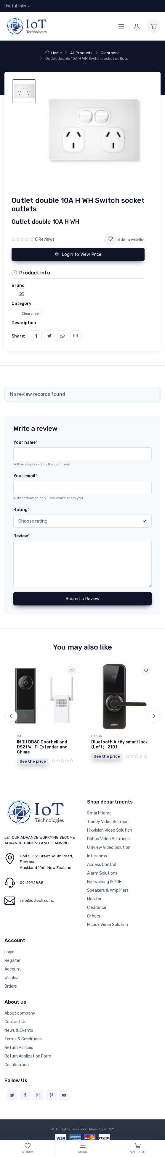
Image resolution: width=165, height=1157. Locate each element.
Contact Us (15, 1018)
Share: (18, 336)
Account (12, 965)
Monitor (94, 895)
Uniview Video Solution (108, 844)
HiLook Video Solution (107, 921)
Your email (25, 475)
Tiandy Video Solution (108, 818)
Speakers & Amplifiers (108, 887)
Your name (25, 442)
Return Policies (18, 1044)
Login (9, 948)
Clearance (110, 53)
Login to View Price (78, 254)
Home (53, 53)
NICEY (109, 1126)
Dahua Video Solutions (108, 835)
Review (21, 536)
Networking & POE (104, 878)
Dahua (96, 736)
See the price (33, 761)
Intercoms (97, 852)
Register (12, 957)
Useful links (15, 6)
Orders (10, 982)
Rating (21, 509)
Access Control (101, 861)
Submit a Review (83, 598)
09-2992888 (32, 879)
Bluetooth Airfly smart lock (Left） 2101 (119, 745)
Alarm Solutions (102, 869)
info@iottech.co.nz (37, 897)
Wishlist (11, 974)
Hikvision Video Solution (109, 827)
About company (19, 1010)
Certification (16, 1061)
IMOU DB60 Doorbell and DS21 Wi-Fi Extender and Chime (42, 747)
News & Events (18, 1027)
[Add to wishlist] (110, 238)
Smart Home (99, 809)
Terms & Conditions (23, 1035)
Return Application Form (27, 1052)
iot (19, 736)
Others (93, 912)
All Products (81, 53)
